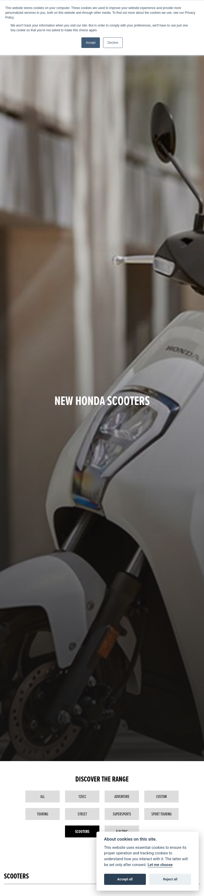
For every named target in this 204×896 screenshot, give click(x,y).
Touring (42, 814)
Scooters (82, 831)
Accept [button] (91, 43)
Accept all (125, 879)
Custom (161, 796)
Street (82, 814)
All (42, 796)
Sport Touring (161, 814)
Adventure (121, 796)
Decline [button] (113, 43)
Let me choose (160, 865)
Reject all (170, 879)
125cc (82, 796)
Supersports (122, 814)
